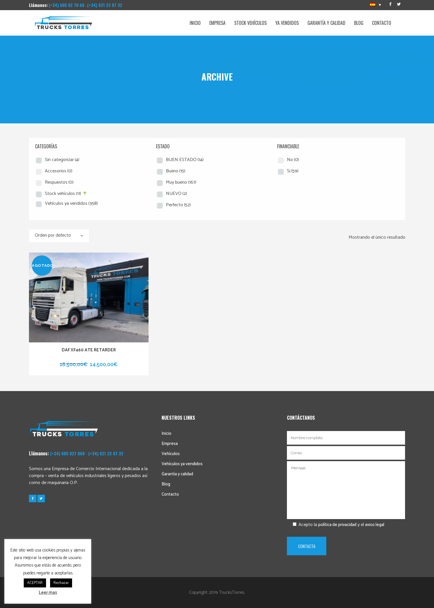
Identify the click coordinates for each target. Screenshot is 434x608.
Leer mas (48, 592)
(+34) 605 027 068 (67, 453)
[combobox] (59, 235)
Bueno (175, 171)
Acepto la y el (335, 525)
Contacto (170, 494)
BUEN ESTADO (185, 160)
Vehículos (171, 453)
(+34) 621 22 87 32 (104, 5)
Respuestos (59, 182)
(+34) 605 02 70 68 (66, 5)
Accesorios (58, 171)
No (293, 160)
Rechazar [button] (61, 583)
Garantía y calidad (177, 474)
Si (293, 171)
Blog (166, 484)
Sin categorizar (62, 160)
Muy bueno (181, 182)
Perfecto (178, 205)
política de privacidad (337, 524)
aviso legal (374, 524)
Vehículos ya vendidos (71, 203)
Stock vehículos (63, 194)
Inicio (166, 433)
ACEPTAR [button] (35, 583)
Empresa (170, 443)
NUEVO (176, 194)
